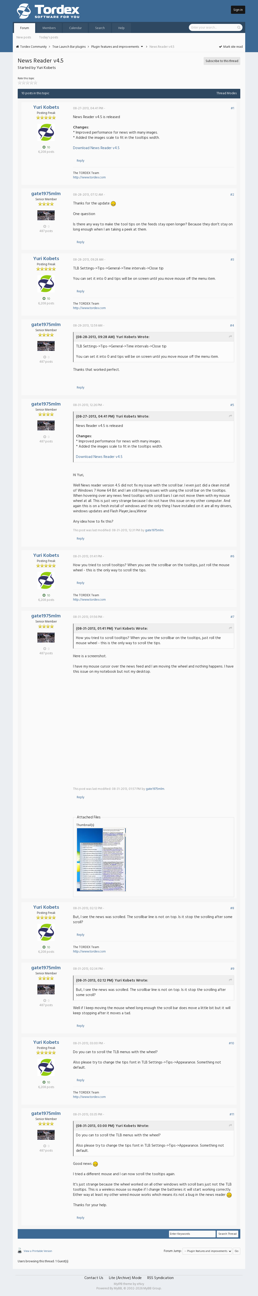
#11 (231, 1114)
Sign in (238, 10)
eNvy (140, 1284)
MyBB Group (152, 1288)
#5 (232, 405)
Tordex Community (33, 46)
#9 (232, 968)
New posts (23, 37)
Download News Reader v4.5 (96, 148)
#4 (232, 325)
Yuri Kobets (46, 107)
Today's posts (48, 37)
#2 (232, 194)
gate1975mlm (46, 194)
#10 (231, 1043)
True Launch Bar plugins (69, 46)
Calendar (75, 28)
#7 (232, 617)
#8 (232, 908)
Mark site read (230, 46)
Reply (80, 160)
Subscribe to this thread (222, 61)
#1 (232, 108)
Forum (24, 28)
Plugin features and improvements (115, 46)
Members (49, 28)
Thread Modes (226, 93)
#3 (232, 259)
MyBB (118, 1288)
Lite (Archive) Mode (125, 1278)
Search (100, 28)
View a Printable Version (38, 1251)
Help (121, 28)
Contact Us (93, 1278)
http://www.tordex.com (89, 177)
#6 (232, 556)
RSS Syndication (160, 1278)
